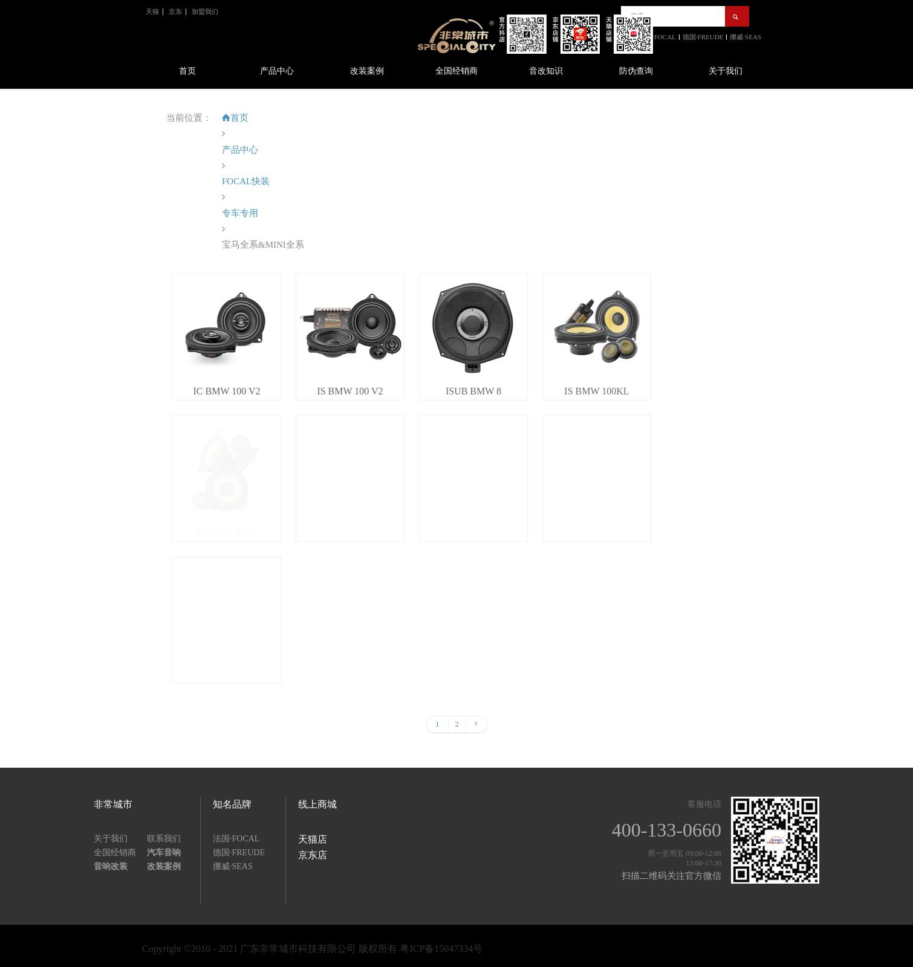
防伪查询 (636, 70)
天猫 (152, 11)
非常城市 (113, 804)
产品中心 (277, 70)
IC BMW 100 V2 (227, 391)
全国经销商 (456, 70)
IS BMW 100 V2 (350, 391)
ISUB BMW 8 (473, 391)
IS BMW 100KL (596, 391)
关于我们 (725, 70)
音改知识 (546, 70)
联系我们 (164, 838)
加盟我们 (205, 11)
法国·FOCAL (236, 838)
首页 (187, 70)
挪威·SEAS (233, 866)
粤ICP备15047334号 (441, 948)
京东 (175, 11)
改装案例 (367, 70)
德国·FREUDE (239, 852)
